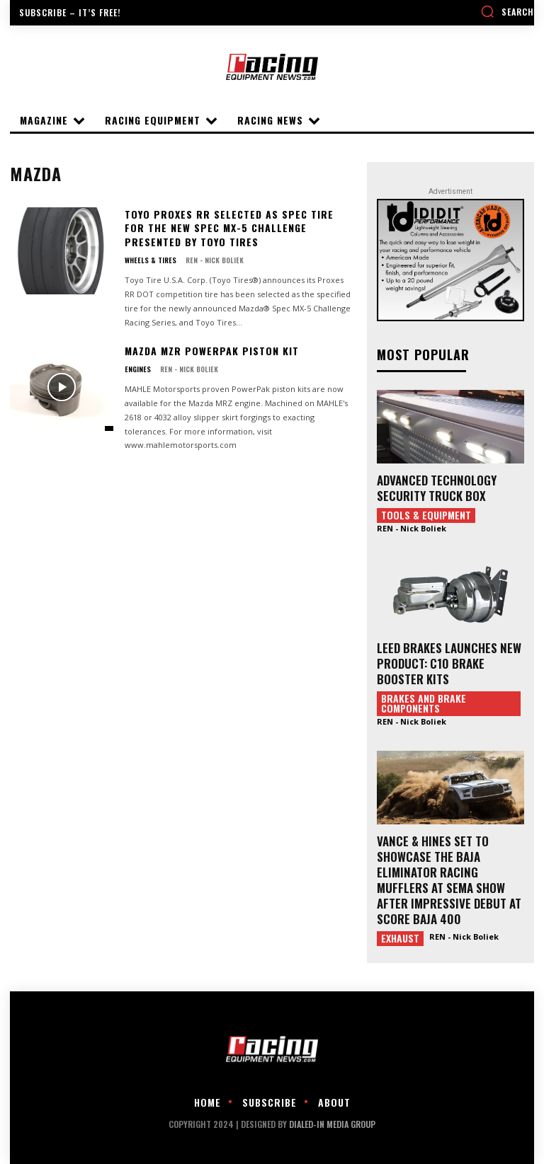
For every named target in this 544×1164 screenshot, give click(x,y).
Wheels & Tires (150, 260)
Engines (138, 369)
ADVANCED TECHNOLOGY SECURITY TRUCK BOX (437, 488)
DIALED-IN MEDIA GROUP (332, 1124)
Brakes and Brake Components (423, 703)
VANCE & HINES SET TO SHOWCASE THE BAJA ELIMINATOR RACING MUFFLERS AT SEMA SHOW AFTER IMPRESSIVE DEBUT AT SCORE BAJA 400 (449, 880)
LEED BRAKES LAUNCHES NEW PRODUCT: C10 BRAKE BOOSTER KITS (449, 663)
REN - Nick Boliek (215, 260)
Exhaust (400, 938)
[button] (507, 11)
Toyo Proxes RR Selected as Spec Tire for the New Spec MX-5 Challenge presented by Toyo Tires (229, 228)
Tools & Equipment (426, 515)
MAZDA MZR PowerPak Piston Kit (212, 350)
